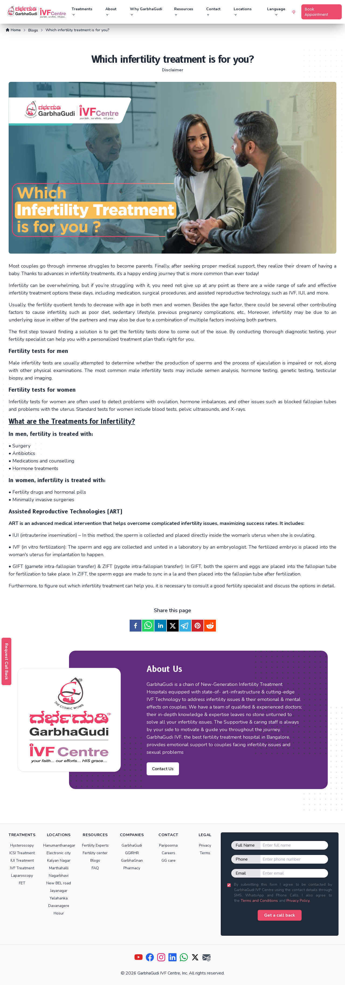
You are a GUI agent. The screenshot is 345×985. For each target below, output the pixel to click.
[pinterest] (197, 626)
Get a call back (279, 915)
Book (316, 12)
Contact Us (163, 769)
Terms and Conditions (259, 900)
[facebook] (136, 626)
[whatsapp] (148, 626)
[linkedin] (160, 626)
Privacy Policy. (298, 900)
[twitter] (173, 626)
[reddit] (210, 626)
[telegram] (185, 626)
